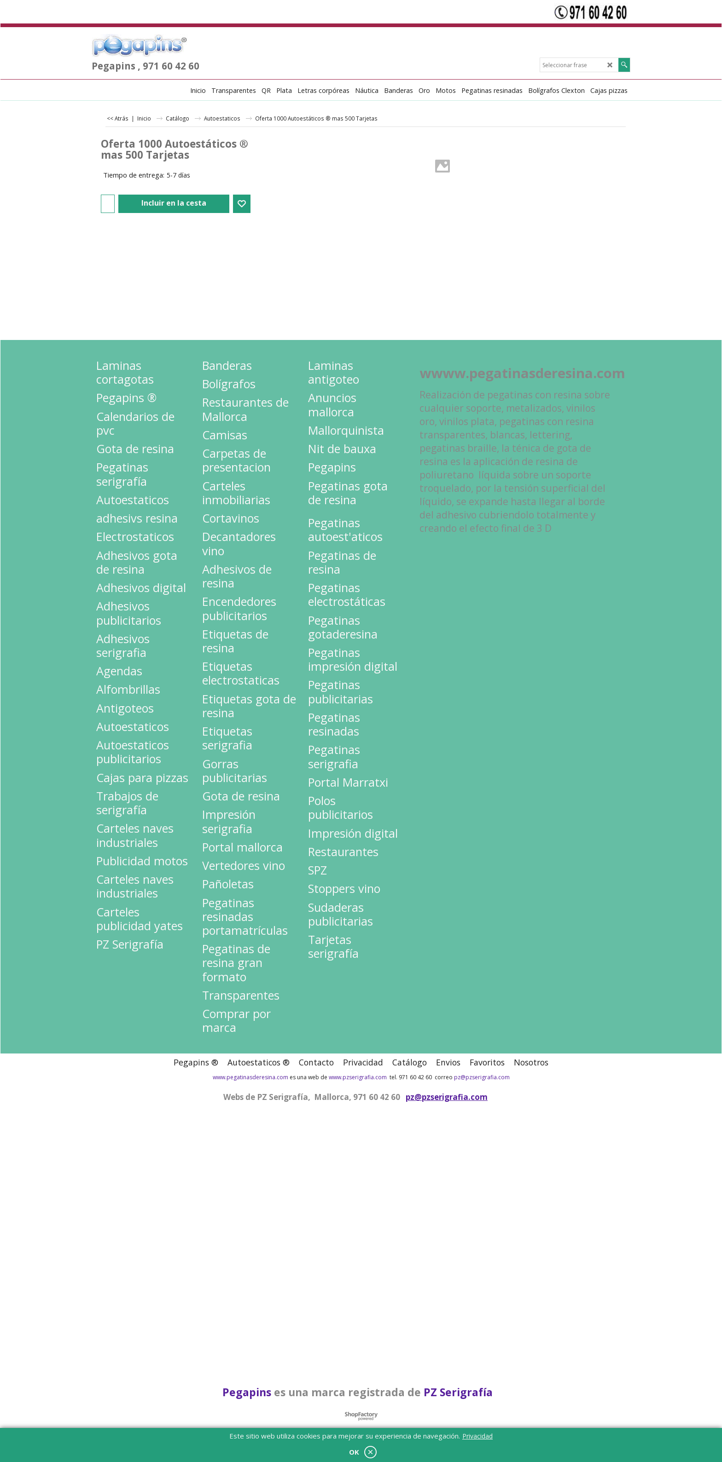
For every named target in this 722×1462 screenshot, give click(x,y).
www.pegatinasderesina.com (250, 1077)
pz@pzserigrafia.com (482, 1077)
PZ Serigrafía (458, 1392)
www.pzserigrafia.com (358, 1077)
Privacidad (477, 1436)
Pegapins (246, 1392)
